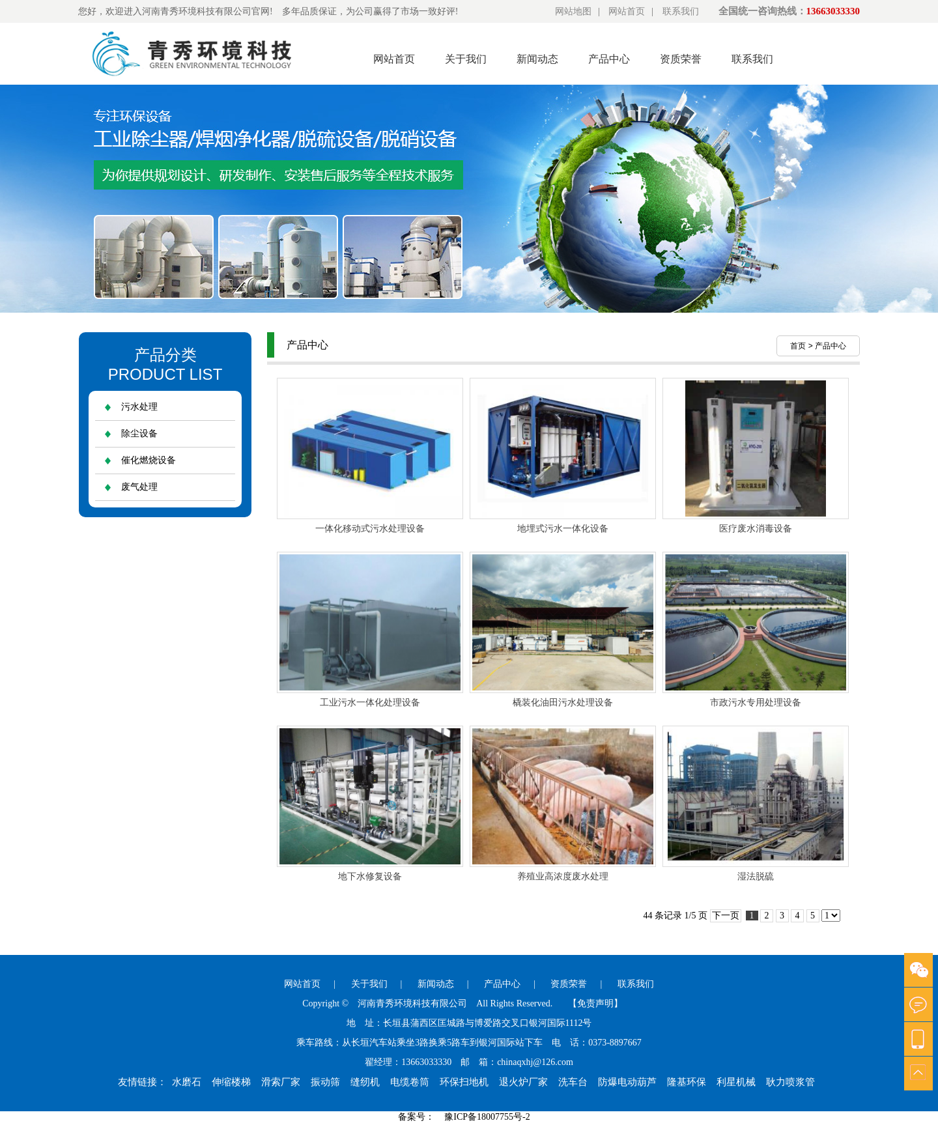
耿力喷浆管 (790, 1082)
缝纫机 (365, 1082)
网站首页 (626, 11)
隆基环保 (686, 1082)
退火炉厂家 (523, 1082)
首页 (798, 345)
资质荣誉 (681, 58)
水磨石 (186, 1082)
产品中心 (609, 58)
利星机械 (736, 1082)
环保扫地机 (464, 1082)
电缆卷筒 (409, 1082)
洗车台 (573, 1082)
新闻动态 (537, 58)
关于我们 (466, 58)
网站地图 (573, 11)
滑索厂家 (280, 1082)
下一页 (725, 915)
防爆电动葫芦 (627, 1082)
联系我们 (680, 11)
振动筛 (325, 1082)
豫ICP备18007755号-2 (487, 1117)
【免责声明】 (595, 1003)
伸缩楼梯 (231, 1082)
